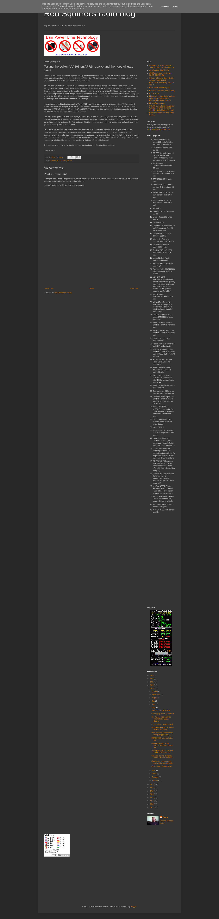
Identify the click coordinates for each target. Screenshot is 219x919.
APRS (59, 161)
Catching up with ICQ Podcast (162, 714)
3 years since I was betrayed (162, 724)
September (156, 694)
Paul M (165, 817)
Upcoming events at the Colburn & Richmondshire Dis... (162, 745)
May (153, 708)
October (155, 691)
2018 (152, 784)
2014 (152, 798)
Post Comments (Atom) (63, 293)
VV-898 (69, 161)
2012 (152, 804)
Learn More (165, 6)
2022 (152, 679)
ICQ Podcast (154, 93)
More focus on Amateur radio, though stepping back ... (162, 734)
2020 (152, 685)
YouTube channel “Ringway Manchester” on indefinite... (162, 757)
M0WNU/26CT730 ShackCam (158, 130)
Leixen (64, 161)
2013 (152, 801)
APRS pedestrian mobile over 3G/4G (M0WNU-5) (160, 74)
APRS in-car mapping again (161, 766)
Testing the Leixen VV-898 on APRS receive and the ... (162, 752)
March (154, 774)
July (153, 701)
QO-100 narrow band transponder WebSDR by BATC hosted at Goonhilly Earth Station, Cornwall (161, 108)
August (155, 698)
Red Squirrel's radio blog (89, 13)
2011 (152, 807)
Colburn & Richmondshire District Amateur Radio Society (161, 79)
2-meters (53, 161)
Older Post (134, 289)
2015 (152, 794)
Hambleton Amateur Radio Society (162, 91)
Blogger (133, 907)
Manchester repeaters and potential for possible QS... (162, 762)
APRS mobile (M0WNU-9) (159, 70)
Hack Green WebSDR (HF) (159, 88)
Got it (175, 6)
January (155, 780)
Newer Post (49, 289)
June (154, 704)
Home (92, 289)
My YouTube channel (157, 103)
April (154, 771)
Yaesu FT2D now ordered (161, 710)
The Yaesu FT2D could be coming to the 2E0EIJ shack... (161, 719)
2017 (152, 788)
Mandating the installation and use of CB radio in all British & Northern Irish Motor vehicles (162, 98)
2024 (152, 675)
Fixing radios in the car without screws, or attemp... (162, 728)
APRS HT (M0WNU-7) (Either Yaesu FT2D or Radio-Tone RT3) (161, 66)
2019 (152, 688)
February (155, 777)
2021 (152, 682)
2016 (152, 791)
